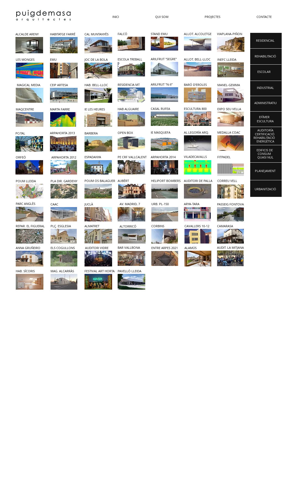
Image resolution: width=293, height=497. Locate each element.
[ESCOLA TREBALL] (131, 59)
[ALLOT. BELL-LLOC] (197, 59)
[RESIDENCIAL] (265, 41)
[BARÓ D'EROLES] (196, 85)
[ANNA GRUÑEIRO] (30, 248)
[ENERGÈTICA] (265, 141)
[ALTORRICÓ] (134, 226)
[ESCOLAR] (264, 72)
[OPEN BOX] (131, 132)
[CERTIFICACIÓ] (264, 134)
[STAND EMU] (164, 34)
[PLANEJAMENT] (265, 171)
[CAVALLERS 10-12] (198, 226)
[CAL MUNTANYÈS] (98, 34)
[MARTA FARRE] (63, 109)
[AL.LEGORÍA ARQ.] (196, 133)
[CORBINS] (165, 226)
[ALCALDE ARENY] (28, 34)
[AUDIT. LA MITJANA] (232, 248)
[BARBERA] (98, 133)
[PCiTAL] (28, 133)
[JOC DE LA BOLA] (98, 59)
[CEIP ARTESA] (63, 85)
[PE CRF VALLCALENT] (132, 157)
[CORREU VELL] (232, 181)
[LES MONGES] (29, 59)
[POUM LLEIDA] (29, 181)
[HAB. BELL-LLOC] (98, 85)
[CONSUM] (264, 154)
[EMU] (62, 59)
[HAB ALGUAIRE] (131, 109)
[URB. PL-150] (164, 204)
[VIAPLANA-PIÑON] (231, 34)
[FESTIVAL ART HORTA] (100, 271)
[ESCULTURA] (265, 121)
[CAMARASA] (231, 226)
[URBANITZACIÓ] (265, 189)
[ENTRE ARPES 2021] (165, 248)
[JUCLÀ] (98, 204)
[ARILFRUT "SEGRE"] (164, 59)
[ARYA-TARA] (197, 204)
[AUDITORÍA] (265, 130)
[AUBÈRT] (131, 181)
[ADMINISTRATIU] (265, 103)
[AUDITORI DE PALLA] (198, 181)
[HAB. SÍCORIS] (30, 271)
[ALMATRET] (99, 226)
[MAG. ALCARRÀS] (65, 271)
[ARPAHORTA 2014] (165, 157)
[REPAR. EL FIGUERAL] (30, 226)
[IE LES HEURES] (98, 109)
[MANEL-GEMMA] (229, 85)
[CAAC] (64, 204)
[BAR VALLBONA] (132, 248)
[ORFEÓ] (29, 157)
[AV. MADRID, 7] (133, 204)
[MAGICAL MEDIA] (30, 85)
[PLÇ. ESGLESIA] (65, 226)
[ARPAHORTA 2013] (62, 133)
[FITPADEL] (231, 157)
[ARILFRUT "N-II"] (164, 84)
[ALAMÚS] (198, 248)
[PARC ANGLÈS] (29, 203)
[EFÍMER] (264, 117)
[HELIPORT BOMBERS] (166, 181)
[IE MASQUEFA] (164, 132)
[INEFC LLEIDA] (229, 60)
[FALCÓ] (131, 34)
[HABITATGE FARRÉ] (63, 34)
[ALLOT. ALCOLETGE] (198, 34)
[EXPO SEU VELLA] (229, 109)
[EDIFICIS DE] (264, 150)
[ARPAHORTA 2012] (64, 157)
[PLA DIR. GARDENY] (64, 181)
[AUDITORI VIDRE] (99, 248)
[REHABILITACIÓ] (264, 138)
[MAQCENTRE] (29, 109)
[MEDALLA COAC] (229, 133)
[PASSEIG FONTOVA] (230, 204)
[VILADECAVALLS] (198, 157)
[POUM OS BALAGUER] (100, 181)
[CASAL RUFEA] (164, 108)
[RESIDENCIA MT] (131, 84)
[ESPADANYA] (98, 157)
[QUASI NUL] (265, 157)
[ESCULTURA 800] (196, 109)
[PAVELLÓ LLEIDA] (132, 271)
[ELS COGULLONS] (65, 248)
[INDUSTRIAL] (265, 88)
